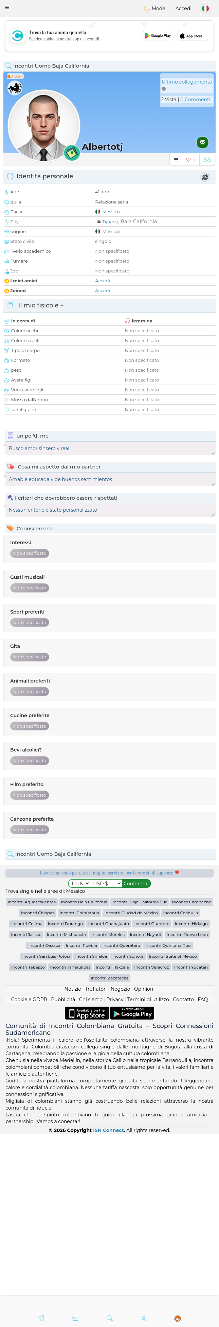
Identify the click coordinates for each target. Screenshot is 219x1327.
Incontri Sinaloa (91, 1134)
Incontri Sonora (128, 1134)
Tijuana (110, 221)
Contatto (183, 1177)
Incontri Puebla (81, 1123)
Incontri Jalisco (26, 1112)
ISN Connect (108, 1308)
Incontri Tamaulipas (70, 1145)
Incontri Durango (65, 1101)
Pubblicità (63, 1177)
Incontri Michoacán (66, 1112)
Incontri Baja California (84, 1079)
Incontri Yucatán (191, 1145)
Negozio (120, 1167)
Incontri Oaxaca (44, 1123)
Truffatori (96, 1167)
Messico (111, 211)
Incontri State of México (173, 1134)
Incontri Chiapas (37, 1090)
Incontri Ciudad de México (131, 1090)
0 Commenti (195, 99)
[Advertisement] (109, 35)
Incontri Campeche (192, 1079)
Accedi (183, 8)
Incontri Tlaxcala (112, 1145)
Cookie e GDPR (29, 1177)
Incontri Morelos (108, 1112)
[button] (7, 7)
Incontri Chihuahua (79, 1090)
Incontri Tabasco (28, 1145)
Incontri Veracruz (151, 1145)
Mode (154, 8)
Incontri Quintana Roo (167, 1123)
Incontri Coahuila (180, 1090)
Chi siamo (91, 1177)
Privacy (115, 1177)
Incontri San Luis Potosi (46, 1134)
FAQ (203, 1177)
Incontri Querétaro (121, 1123)
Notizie (73, 1167)
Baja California (139, 221)
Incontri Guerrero (151, 1101)
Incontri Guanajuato (108, 1101)
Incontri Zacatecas (109, 1155)
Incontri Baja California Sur (139, 1079)
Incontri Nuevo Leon (187, 1112)
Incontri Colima (26, 1101)
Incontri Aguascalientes (32, 1079)
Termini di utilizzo (148, 1177)
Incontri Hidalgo (191, 1101)
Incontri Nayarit (145, 1112)
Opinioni (144, 1167)
